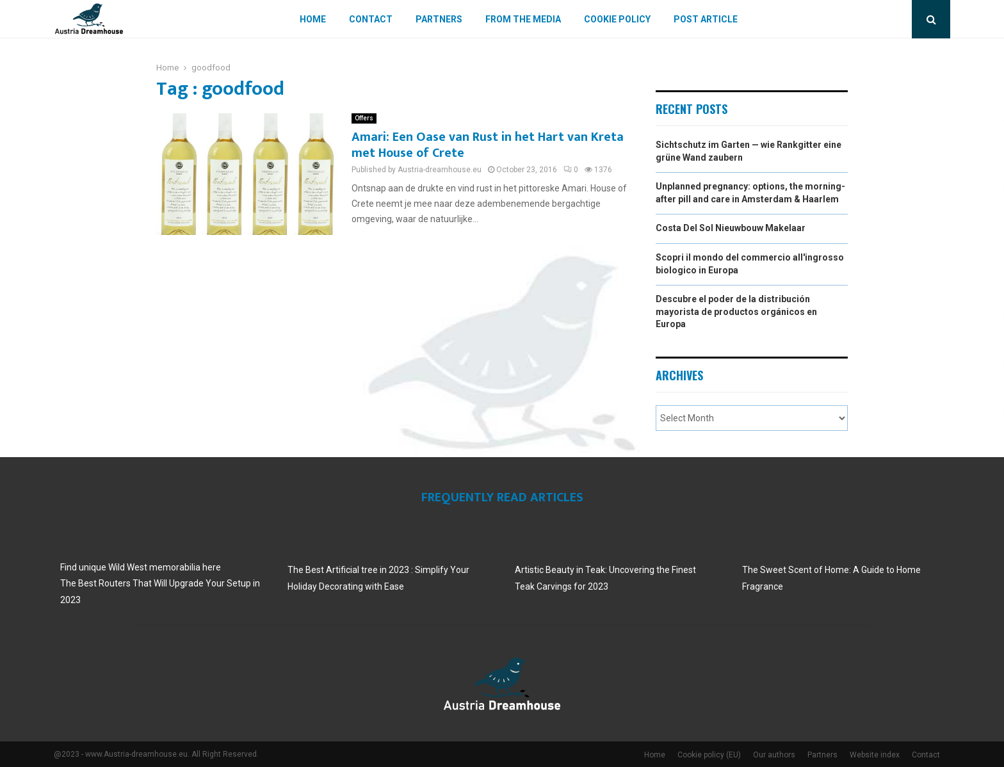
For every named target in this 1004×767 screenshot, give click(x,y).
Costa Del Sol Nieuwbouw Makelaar (731, 228)
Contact (371, 19)
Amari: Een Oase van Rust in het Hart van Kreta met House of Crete (488, 145)
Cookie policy (617, 19)
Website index (875, 754)
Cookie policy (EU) (709, 754)
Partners (439, 19)
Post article (706, 19)
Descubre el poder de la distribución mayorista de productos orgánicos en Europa (736, 311)
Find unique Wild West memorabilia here (140, 567)
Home (313, 19)
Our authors (774, 754)
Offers (364, 118)
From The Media (523, 19)
